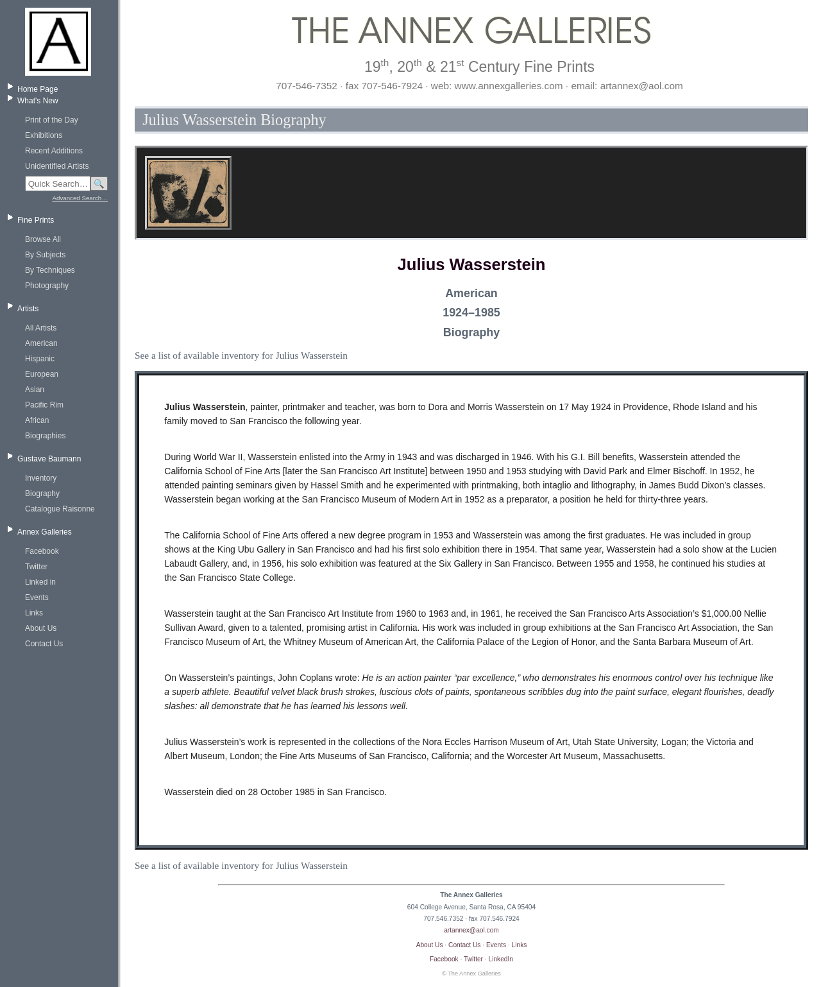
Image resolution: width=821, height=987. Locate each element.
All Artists (40, 327)
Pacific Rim (44, 404)
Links (34, 612)
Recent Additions (54, 150)
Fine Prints (35, 220)
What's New (37, 100)
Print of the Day (51, 120)
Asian (34, 389)
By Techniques (50, 270)
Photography (47, 285)
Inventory (40, 478)
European (41, 374)
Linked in (40, 582)
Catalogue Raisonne (60, 508)
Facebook (42, 551)
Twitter (36, 566)
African (37, 420)
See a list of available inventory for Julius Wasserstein (241, 355)
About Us (40, 628)
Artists (27, 308)
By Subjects (45, 254)
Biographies (45, 435)
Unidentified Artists (57, 166)
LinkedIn (501, 959)
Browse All (43, 239)
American (41, 343)
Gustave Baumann (49, 458)
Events (37, 597)
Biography (42, 493)
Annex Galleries (44, 532)
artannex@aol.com (471, 930)
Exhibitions (43, 135)
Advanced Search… (80, 198)
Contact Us (44, 643)
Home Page (37, 89)
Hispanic (40, 358)
